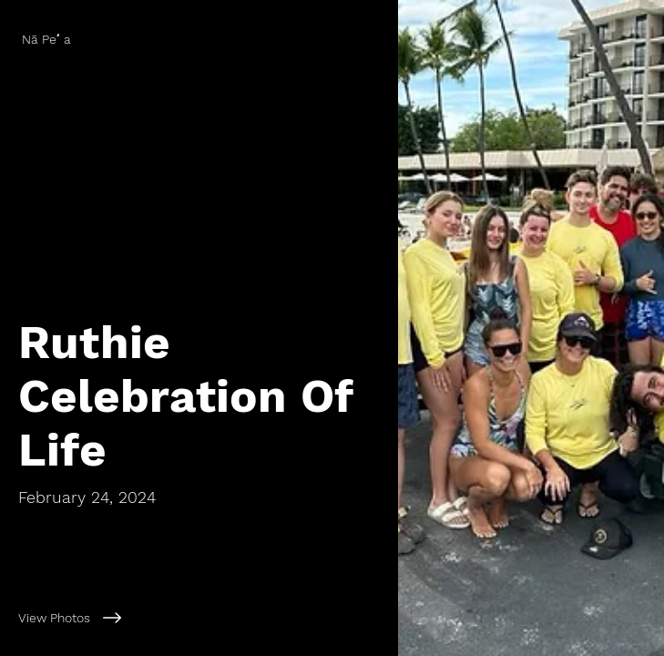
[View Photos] (199, 618)
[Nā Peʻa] (199, 39)
